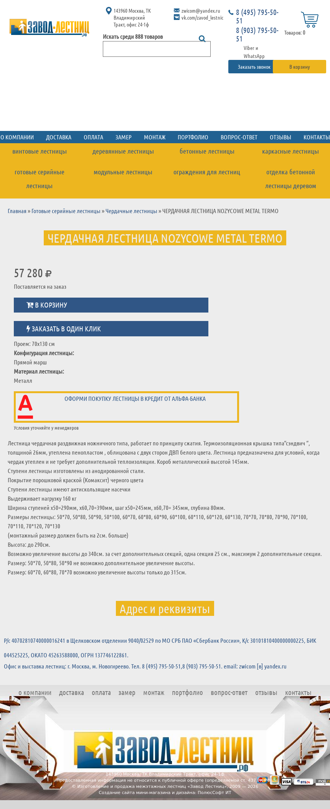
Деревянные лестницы (123, 151)
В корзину (299, 66)
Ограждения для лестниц (206, 171)
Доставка (58, 137)
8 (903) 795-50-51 (257, 34)
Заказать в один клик (63, 328)
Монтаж (154, 137)
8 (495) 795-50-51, (162, 666)
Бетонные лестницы (207, 151)
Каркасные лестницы (290, 151)
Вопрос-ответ (239, 137)
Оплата (93, 137)
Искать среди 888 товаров (133, 36)
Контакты (298, 692)
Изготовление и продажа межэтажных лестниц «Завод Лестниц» (152, 786)
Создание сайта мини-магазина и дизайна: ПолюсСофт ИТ (165, 792)
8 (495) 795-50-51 (257, 16)
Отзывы (280, 137)
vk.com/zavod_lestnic (202, 17)
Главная (17, 210)
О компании (34, 692)
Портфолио (193, 137)
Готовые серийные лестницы (39, 178)
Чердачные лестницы (131, 210)
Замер (124, 137)
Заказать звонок (255, 66)
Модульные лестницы (123, 171)
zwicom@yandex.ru (201, 10)
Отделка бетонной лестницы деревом (290, 178)
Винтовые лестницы (39, 151)
